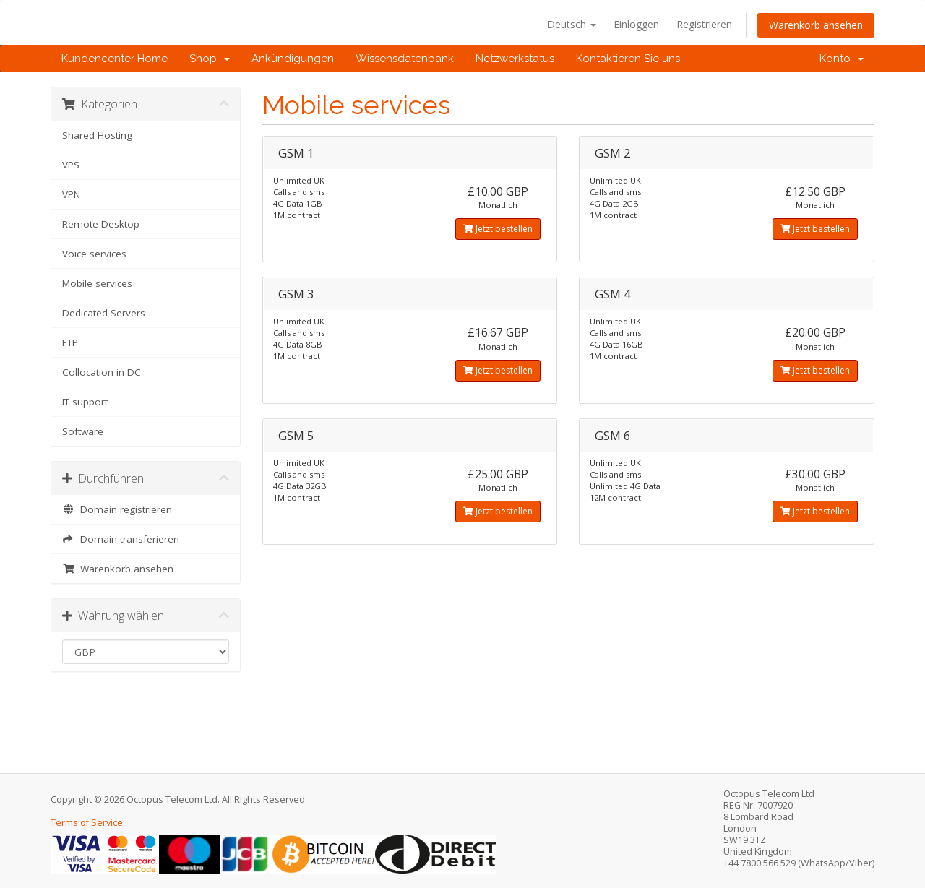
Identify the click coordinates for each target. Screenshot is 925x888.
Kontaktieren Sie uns (628, 58)
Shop (209, 58)
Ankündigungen (292, 58)
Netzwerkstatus (515, 58)
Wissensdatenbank (405, 58)
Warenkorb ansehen (816, 25)
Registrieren (704, 24)
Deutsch (571, 24)
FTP (70, 342)
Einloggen (636, 24)
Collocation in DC (101, 372)
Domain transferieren (120, 539)
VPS (70, 164)
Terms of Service (87, 822)
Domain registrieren (117, 509)
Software (82, 431)
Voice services (94, 253)
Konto (841, 58)
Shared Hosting (97, 135)
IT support (85, 401)
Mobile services (97, 283)
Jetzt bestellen (498, 229)
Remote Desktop (100, 223)
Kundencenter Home (114, 58)
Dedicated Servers (103, 312)
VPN (71, 194)
